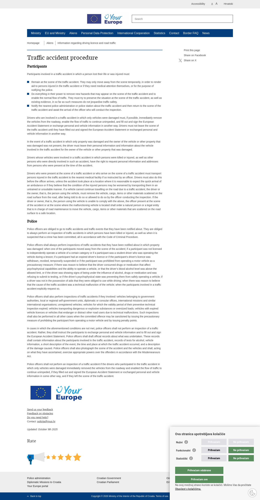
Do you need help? (37, 417)
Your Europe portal (37, 486)
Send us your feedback (40, 409)
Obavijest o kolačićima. (188, 489)
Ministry (36, 33)
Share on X (187, 60)
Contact (174, 33)
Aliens (73, 33)
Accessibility (198, 3)
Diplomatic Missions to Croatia (44, 482)
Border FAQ (190, 33)
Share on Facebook (192, 55)
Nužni (179, 449)
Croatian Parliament (108, 482)
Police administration (38, 478)
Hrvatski (228, 3)
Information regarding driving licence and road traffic (87, 43)
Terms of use (162, 496)
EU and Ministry (55, 33)
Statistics (159, 33)
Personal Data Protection (97, 33)
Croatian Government (109, 478)
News (206, 33)
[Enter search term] (178, 19)
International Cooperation (133, 33)
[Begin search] (228, 19)
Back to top (35, 496)
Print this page (189, 50)
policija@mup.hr (46, 421)
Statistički (181, 465)
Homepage (33, 43)
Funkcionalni (183, 457)
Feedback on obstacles (40, 413)
